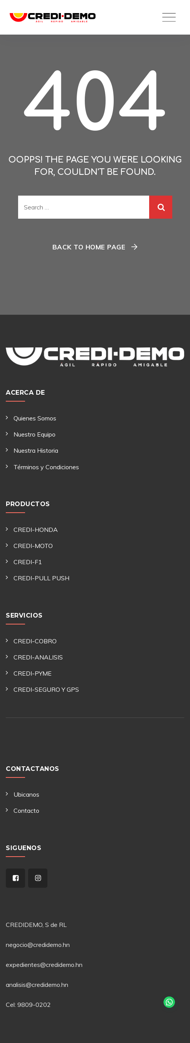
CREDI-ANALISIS (38, 657)
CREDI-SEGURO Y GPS (46, 689)
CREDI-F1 (27, 562)
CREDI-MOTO (33, 546)
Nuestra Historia (35, 450)
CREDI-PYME (32, 673)
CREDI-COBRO (35, 641)
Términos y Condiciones (46, 467)
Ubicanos (26, 794)
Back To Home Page (89, 247)
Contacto (26, 810)
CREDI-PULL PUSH (41, 578)
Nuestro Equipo (34, 434)
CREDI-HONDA (35, 529)
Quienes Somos (34, 418)
